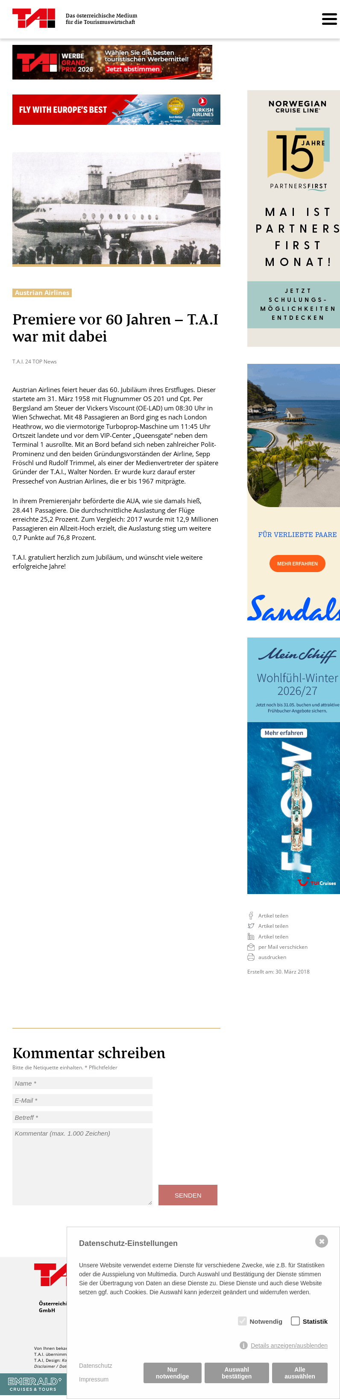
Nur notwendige (172, 1373)
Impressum (93, 1379)
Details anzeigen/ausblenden (289, 1345)
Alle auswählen (299, 1373)
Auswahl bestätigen (237, 1373)
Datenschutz (95, 1365)
